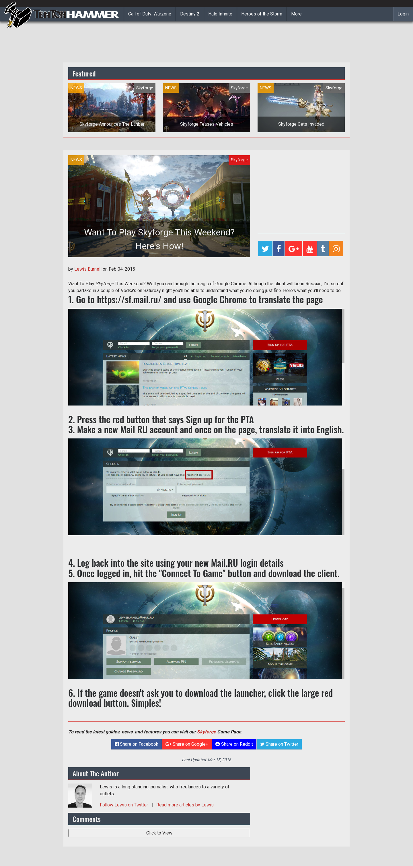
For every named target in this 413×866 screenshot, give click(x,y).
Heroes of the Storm (261, 14)
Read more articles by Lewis (185, 805)
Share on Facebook (136, 744)
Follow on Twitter (124, 805)
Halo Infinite (220, 14)
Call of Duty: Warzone (149, 14)
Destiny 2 (189, 14)
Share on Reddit (234, 744)
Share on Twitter (279, 744)
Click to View (159, 833)
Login (403, 14)
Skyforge (206, 732)
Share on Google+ (186, 744)
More (296, 14)
